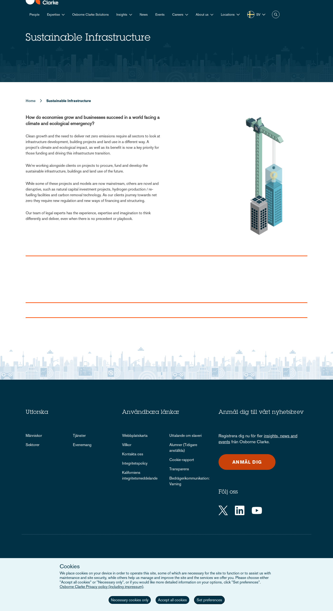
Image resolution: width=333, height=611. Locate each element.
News (144, 14)
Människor (34, 435)
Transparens (179, 469)
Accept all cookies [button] (172, 600)
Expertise (53, 14)
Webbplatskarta (134, 435)
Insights (121, 14)
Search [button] (276, 14)
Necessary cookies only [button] (129, 600)
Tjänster (79, 435)
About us (202, 14)
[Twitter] (223, 510)
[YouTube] (257, 510)
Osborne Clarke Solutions (90, 14)
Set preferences (209, 600)
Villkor (126, 445)
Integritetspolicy (134, 463)
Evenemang (82, 445)
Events (160, 14)
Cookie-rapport (181, 459)
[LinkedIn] (239, 510)
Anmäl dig (247, 462)
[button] (230, 15)
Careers (177, 14)
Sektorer (32, 445)
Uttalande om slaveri (185, 435)
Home (31, 101)
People (34, 14)
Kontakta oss (132, 454)
